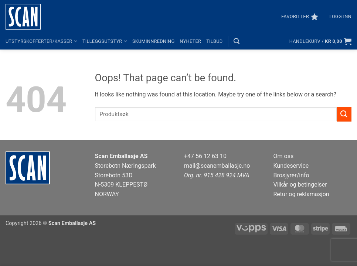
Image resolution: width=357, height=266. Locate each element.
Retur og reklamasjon (301, 194)
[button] (340, 16)
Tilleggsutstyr (104, 41)
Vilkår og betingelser (300, 184)
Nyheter (190, 41)
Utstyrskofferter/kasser (41, 41)
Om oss (283, 156)
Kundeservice (291, 165)
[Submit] (344, 114)
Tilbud (214, 41)
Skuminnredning (153, 41)
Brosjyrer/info (291, 175)
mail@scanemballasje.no (217, 165)
